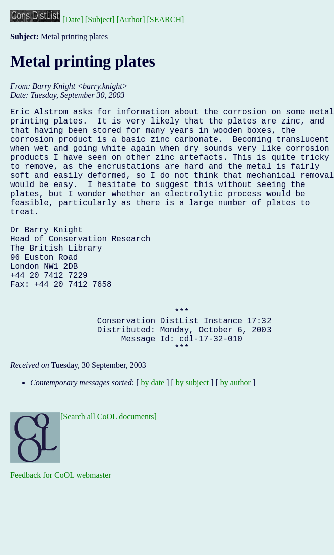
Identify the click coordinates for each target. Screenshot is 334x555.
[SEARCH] (165, 19)
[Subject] (100, 19)
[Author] (131, 19)
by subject (192, 437)
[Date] (72, 19)
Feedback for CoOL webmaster (60, 529)
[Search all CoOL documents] (108, 471)
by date (153, 437)
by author (235, 437)
